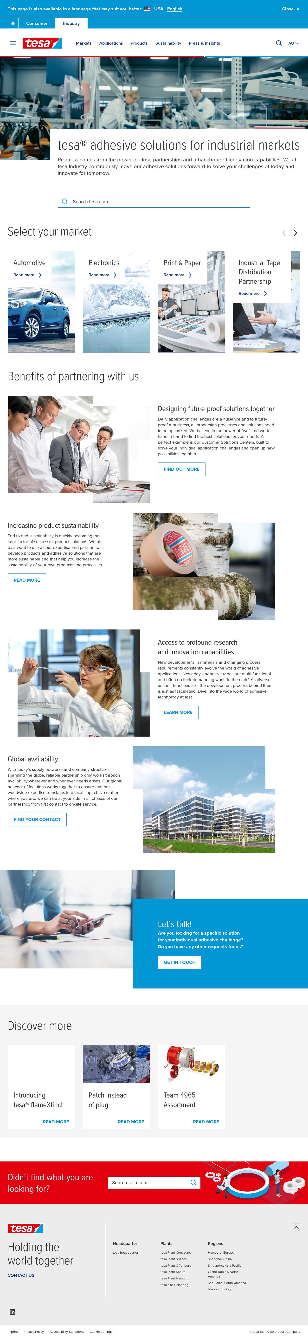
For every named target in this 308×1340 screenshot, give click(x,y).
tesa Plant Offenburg (175, 1265)
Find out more (181, 469)
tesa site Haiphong (174, 1285)
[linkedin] (12, 1313)
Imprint (13, 1331)
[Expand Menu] (13, 43)
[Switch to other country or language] (294, 43)
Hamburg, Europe (221, 1252)
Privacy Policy (34, 1331)
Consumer (37, 23)
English (174, 8)
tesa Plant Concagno (175, 1252)
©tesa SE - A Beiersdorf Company (275, 1331)
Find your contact (37, 819)
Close (291, 8)
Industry (71, 23)
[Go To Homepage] (13, 23)
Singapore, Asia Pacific (224, 1265)
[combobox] (159, 201)
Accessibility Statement (67, 1331)
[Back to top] (296, 1227)
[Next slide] (295, 233)
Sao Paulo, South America (227, 1283)
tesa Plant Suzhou (173, 1259)
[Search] (279, 43)
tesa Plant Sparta (172, 1272)
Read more (27, 580)
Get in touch (180, 962)
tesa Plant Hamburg (175, 1278)
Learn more (178, 712)
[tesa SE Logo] (42, 43)
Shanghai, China (220, 1259)
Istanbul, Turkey (219, 1289)
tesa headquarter (125, 1252)
